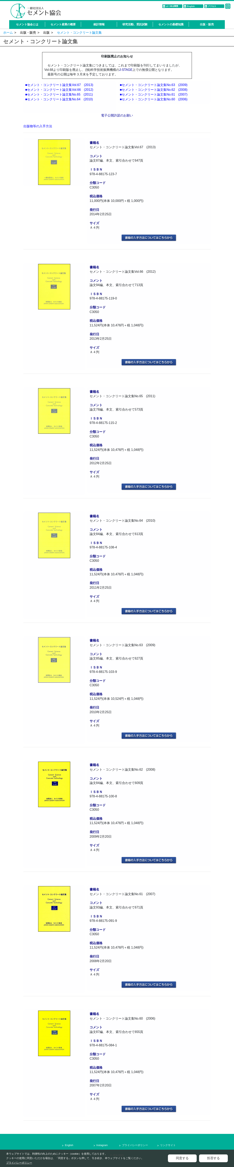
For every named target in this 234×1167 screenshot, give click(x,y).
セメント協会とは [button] (27, 24)
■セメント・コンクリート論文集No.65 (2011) (59, 94)
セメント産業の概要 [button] (63, 24)
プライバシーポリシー (135, 1145)
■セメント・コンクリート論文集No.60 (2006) (153, 99)
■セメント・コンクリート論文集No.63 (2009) (153, 85)
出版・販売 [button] (207, 24)
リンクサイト (168, 1145)
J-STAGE (125, 69)
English (69, 1145)
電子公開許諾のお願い (117, 115)
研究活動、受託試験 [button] (135, 24)
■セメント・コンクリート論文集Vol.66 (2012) (59, 89)
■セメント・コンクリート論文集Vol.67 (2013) (59, 85)
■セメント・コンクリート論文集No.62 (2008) (153, 89)
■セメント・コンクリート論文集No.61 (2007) (153, 94)
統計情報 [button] (99, 24)
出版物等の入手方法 (37, 126)
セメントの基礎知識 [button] (170, 24)
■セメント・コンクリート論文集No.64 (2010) (59, 99)
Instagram (102, 1145)
